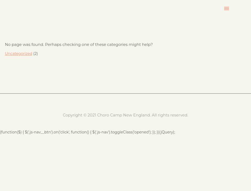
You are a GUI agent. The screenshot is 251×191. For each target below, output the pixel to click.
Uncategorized (18, 53)
